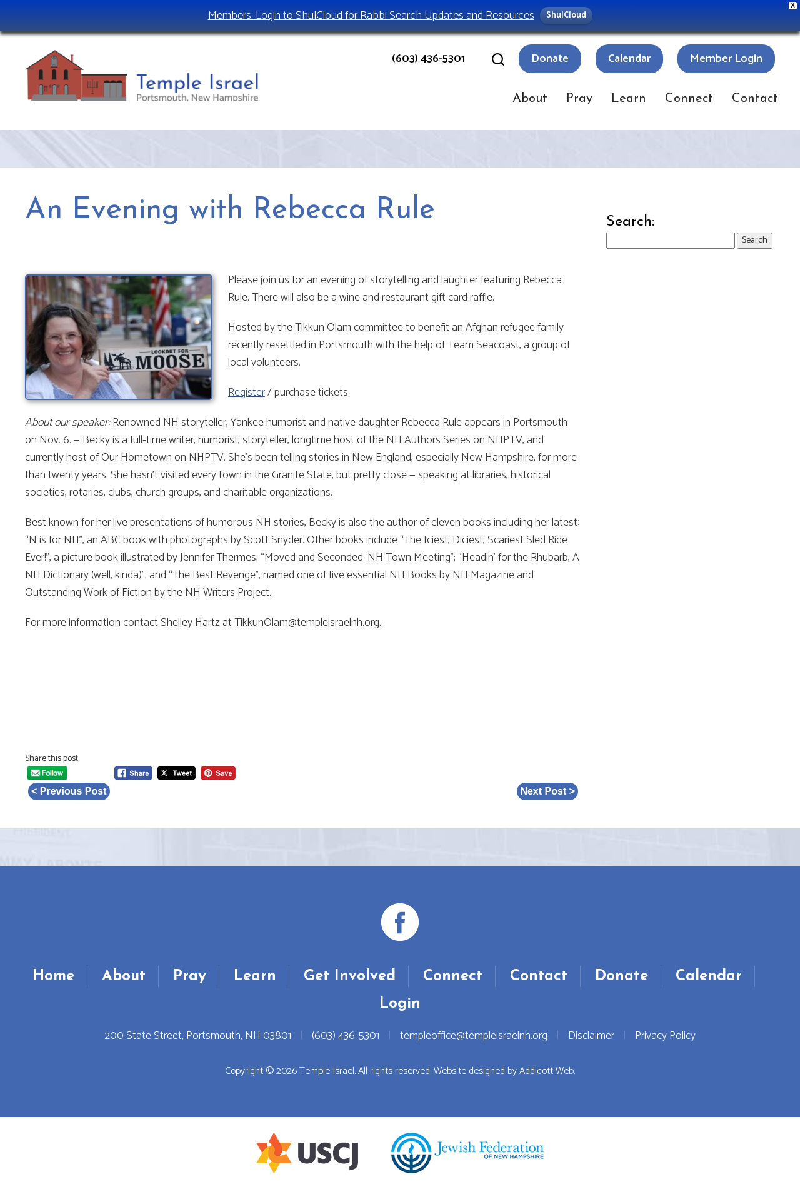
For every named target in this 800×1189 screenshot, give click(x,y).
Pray (579, 99)
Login (400, 1003)
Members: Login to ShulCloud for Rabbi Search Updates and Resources (371, 15)
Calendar (629, 58)
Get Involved (350, 976)
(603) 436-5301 (428, 58)
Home (53, 976)
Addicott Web (546, 1071)
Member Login (726, 58)
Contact (755, 99)
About (530, 99)
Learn (628, 99)
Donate (550, 58)
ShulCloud (566, 15)
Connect (689, 99)
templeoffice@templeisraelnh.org (474, 1035)
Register (246, 392)
